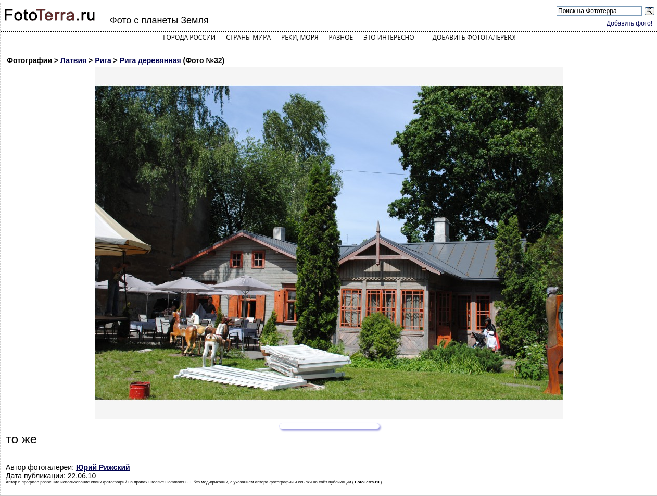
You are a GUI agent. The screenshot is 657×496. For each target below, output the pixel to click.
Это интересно (388, 37)
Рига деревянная (150, 60)
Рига (103, 60)
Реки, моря (299, 37)
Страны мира (248, 37)
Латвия (73, 60)
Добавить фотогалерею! (474, 37)
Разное (341, 37)
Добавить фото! (629, 23)
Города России (189, 37)
